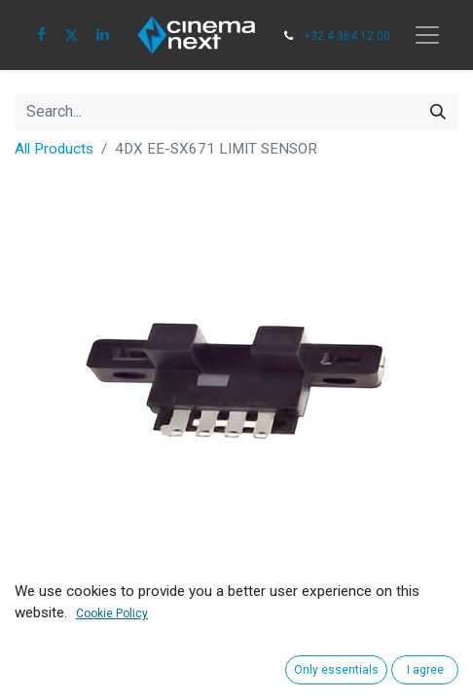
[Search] (438, 111)
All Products (54, 149)
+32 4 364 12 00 (347, 36)
